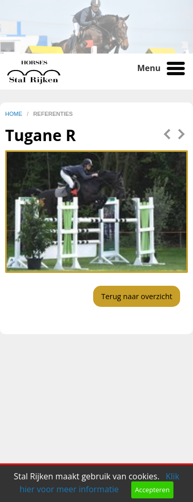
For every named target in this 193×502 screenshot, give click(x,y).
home (14, 114)
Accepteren (152, 489)
